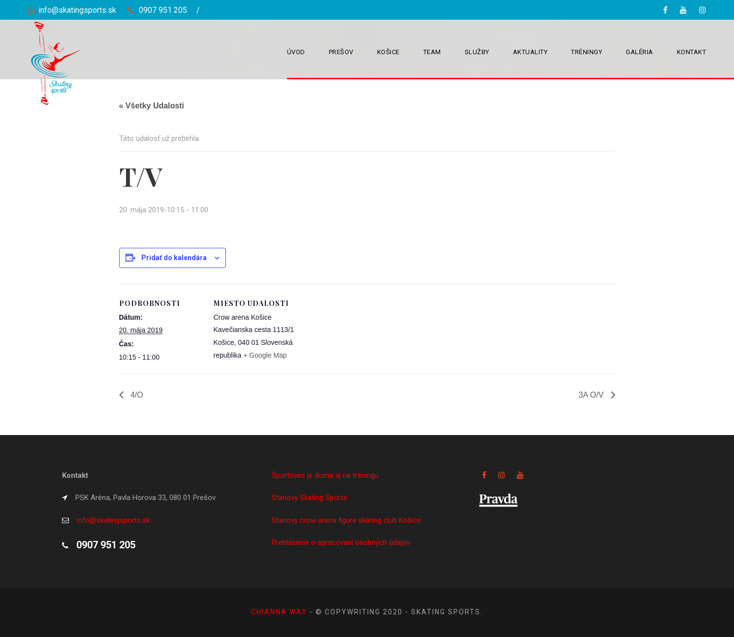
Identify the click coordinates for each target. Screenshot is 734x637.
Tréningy (586, 52)
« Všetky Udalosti (152, 105)
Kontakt (691, 52)
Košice (388, 52)
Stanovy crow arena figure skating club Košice (346, 520)
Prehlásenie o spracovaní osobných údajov (341, 542)
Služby (477, 52)
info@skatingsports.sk (77, 10)
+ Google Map (265, 355)
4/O (135, 395)
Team (432, 52)
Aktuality (530, 52)
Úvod (296, 52)
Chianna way (280, 612)
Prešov (341, 52)
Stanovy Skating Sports (309, 497)
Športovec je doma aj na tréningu (325, 475)
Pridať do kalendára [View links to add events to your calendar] (174, 258)
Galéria (639, 52)
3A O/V (592, 395)
